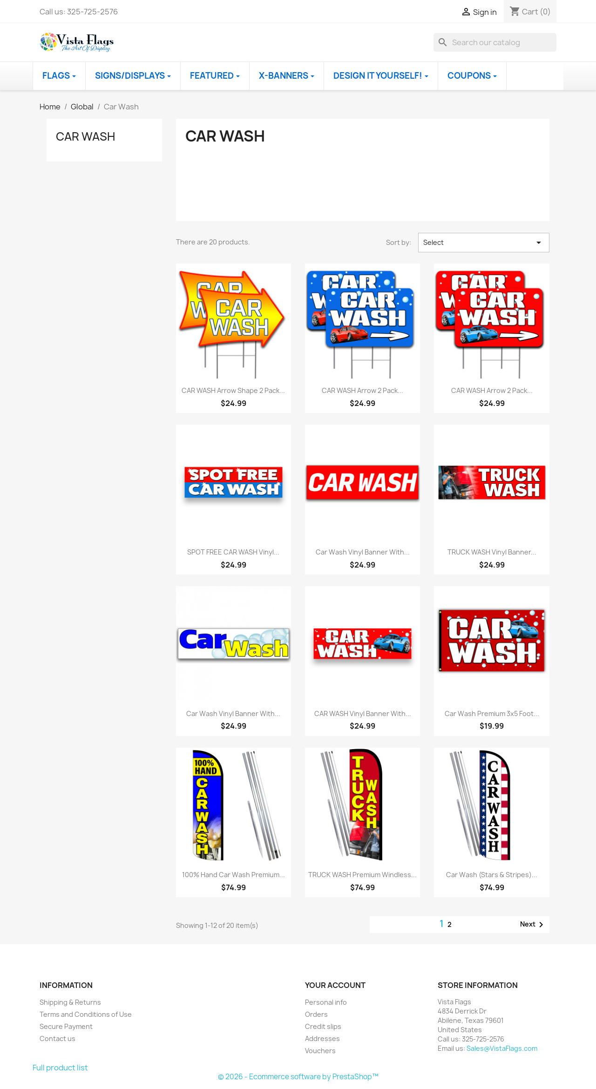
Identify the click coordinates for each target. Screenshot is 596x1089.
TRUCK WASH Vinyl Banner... (491, 552)
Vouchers (320, 1050)
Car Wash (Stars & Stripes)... (491, 874)
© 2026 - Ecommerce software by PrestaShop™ (298, 1077)
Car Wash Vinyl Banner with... (363, 552)
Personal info (326, 1002)
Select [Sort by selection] (483, 242)
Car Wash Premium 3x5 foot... (492, 713)
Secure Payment (66, 1026)
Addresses (322, 1038)
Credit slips (323, 1026)
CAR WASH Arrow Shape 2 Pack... (233, 390)
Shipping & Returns (70, 1002)
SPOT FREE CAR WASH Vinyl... (233, 552)
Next (533, 924)
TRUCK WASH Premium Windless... (362, 874)
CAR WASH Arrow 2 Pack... (362, 390)
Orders (316, 1014)
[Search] (494, 42)
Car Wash (85, 136)
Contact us (57, 1038)
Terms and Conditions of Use (86, 1014)
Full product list (60, 1067)
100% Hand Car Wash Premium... (233, 874)
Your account (335, 985)
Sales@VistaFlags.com (502, 1048)
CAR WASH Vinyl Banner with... (362, 713)
